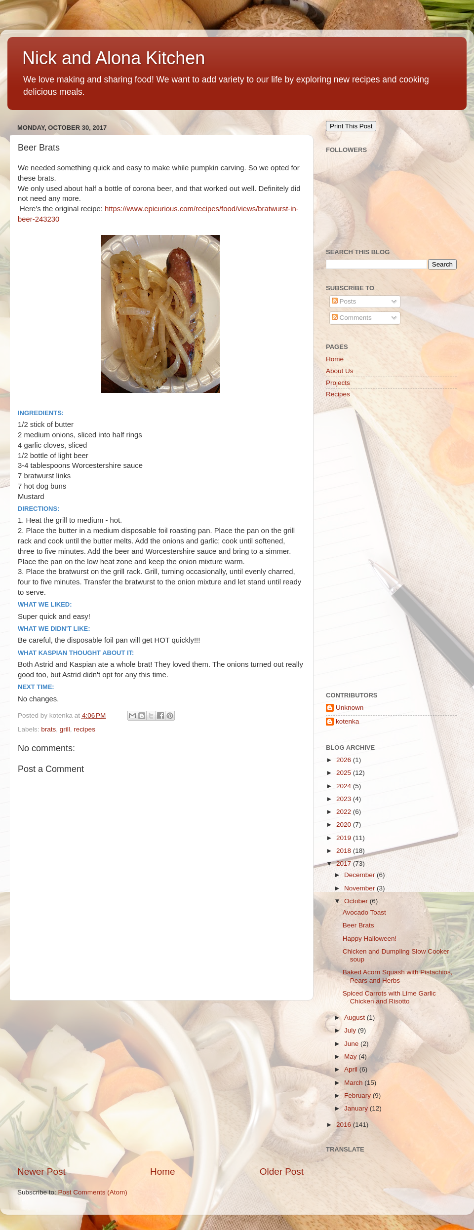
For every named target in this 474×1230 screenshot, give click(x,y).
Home (162, 1171)
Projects (338, 382)
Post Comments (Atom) (92, 1192)
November (360, 888)
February (358, 1095)
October (357, 901)
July (351, 1030)
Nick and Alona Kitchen (113, 58)
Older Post (282, 1171)
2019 (344, 838)
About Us (340, 371)
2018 (344, 850)
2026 (344, 760)
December (360, 875)
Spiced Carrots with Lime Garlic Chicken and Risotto (389, 997)
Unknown (349, 707)
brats (48, 729)
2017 (344, 863)
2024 (344, 786)
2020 (344, 824)
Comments (352, 317)
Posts (344, 301)
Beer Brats (358, 925)
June (352, 1043)
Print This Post (351, 126)
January (357, 1108)
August (355, 1017)
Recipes (338, 394)
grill (65, 729)
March (354, 1082)
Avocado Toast (364, 912)
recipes (84, 729)
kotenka (347, 721)
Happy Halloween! (370, 938)
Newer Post (41, 1171)
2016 (344, 1124)
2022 (344, 811)
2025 (344, 772)
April (351, 1069)
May (351, 1056)
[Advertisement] (160, 1083)
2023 (344, 799)
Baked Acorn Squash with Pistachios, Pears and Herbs (398, 976)
